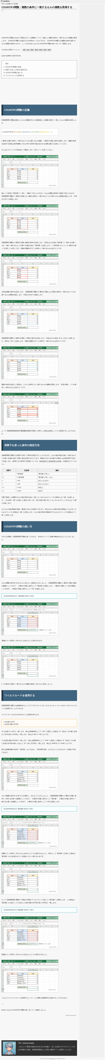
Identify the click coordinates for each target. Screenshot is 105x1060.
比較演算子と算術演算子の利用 (50, 461)
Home (2, 3)
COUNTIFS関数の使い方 (14, 72)
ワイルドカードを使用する (14, 75)
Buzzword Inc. (53, 1058)
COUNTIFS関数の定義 (13, 67)
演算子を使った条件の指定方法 (16, 70)
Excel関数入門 (8, 3)
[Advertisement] (39, 22)
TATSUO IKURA (28, 1043)
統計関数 (15, 3)
